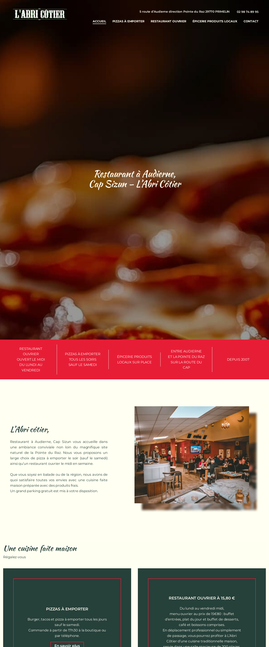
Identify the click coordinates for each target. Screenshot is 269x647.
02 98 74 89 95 (247, 12)
